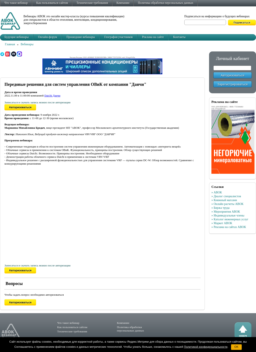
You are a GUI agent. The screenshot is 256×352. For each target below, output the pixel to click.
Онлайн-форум (47, 37)
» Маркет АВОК (221, 223)
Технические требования (92, 2)
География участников (118, 37)
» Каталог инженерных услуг (229, 219)
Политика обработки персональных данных (165, 2)
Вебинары (27, 44)
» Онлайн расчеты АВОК (227, 204)
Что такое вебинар (16, 2)
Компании (122, 2)
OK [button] (236, 346)
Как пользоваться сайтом (52, 2)
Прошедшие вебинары (80, 37)
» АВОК (216, 192)
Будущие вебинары (16, 37)
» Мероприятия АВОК (225, 211)
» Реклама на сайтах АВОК (228, 227)
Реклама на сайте (153, 37)
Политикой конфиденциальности (205, 346)
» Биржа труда (220, 207)
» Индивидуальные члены (227, 215)
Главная (10, 44)
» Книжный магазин (224, 200)
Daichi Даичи (52, 95)
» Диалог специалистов (226, 196)
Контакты (179, 37)
